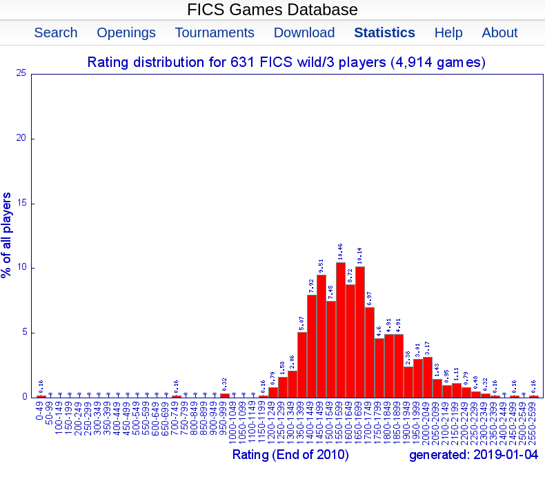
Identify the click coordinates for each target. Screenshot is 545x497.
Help (449, 32)
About (499, 32)
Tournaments (215, 32)
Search (55, 32)
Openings (126, 32)
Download (304, 32)
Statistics (384, 32)
